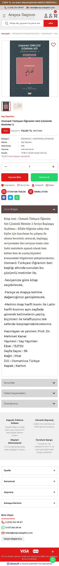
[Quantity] (29, 167)
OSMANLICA (26, 139)
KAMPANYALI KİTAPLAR (43, 139)
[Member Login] (46, 15)
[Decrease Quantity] (5, 167)
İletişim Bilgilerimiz (13, 539)
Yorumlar (9, 382)
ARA (51, 23)
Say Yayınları (7, 116)
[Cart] (55, 15)
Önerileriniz (11, 403)
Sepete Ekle (14, 177)
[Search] (29, 23)
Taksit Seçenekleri (14, 393)
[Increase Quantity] (53, 167)
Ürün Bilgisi (11, 209)
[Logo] (21, 16)
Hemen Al (44, 177)
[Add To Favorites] (53, 45)
